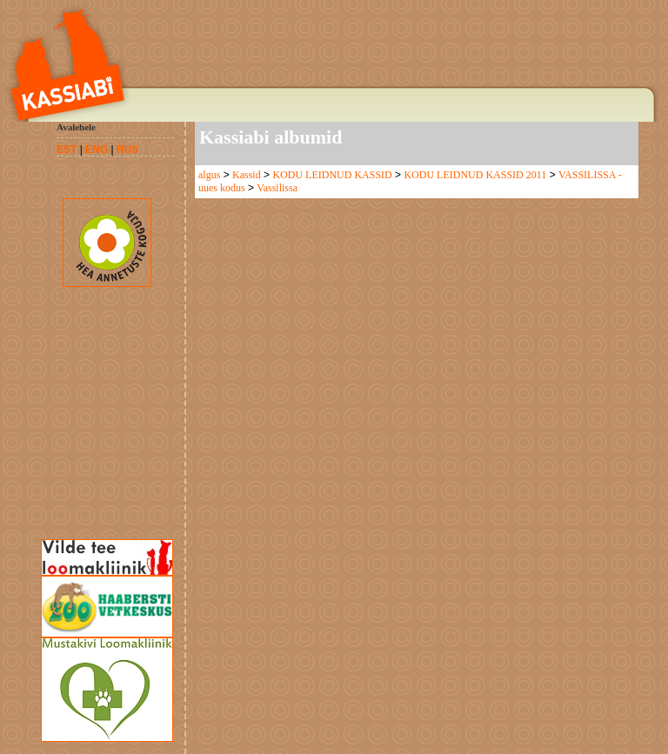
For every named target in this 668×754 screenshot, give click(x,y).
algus (209, 175)
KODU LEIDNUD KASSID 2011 (475, 175)
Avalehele (76, 127)
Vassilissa (277, 188)
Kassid (246, 175)
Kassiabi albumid (270, 137)
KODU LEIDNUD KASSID (331, 175)
